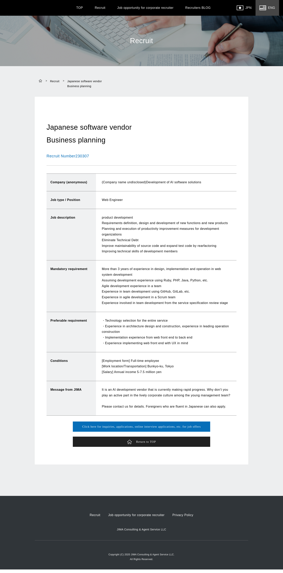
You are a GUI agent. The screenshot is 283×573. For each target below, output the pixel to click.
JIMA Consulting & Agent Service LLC (141, 533)
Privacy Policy (182, 518)
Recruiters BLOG (198, 7)
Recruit (100, 7)
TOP (79, 7)
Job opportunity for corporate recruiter (145, 7)
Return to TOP (142, 444)
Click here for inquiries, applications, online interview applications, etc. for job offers (141, 427)
